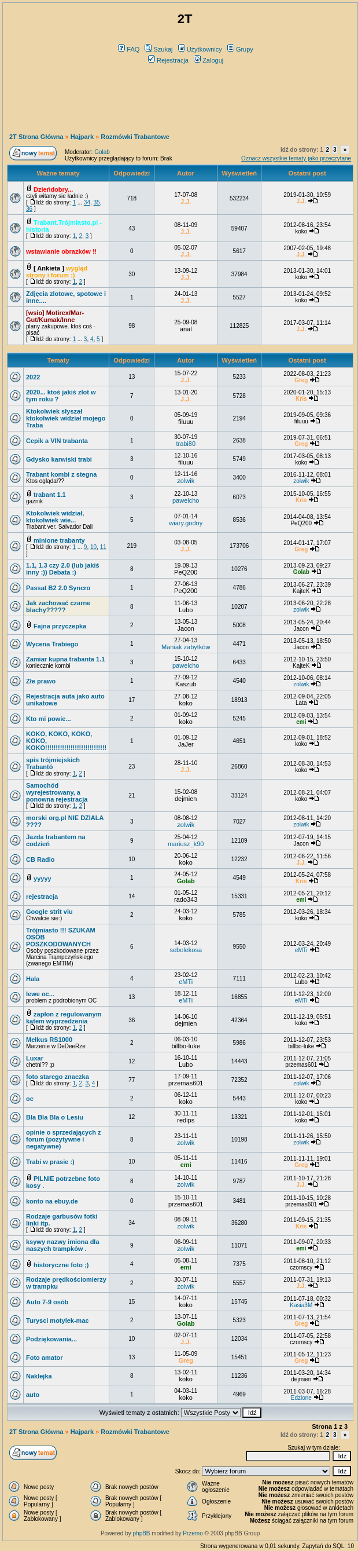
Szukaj (158, 49)
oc (30, 1098)
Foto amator (44, 1357)
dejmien (186, 798)
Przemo (192, 1533)
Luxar (34, 1058)
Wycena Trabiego (52, 644)
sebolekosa (185, 949)
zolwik (185, 480)
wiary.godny (185, 523)
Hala (32, 978)
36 (29, 209)
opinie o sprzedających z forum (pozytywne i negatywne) (63, 1139)
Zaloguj (208, 60)
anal (186, 328)
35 (97, 202)
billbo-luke (185, 1045)
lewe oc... (40, 993)
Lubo (186, 609)
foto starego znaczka (57, 1076)
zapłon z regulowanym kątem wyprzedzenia (63, 1018)
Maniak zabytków (185, 646)
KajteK (301, 591)
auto (32, 1394)
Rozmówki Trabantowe (135, 136)
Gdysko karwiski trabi (59, 459)
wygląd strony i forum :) (56, 272)
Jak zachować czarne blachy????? (58, 606)
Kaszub (186, 684)
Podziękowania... (51, 1339)
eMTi (301, 950)
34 (87, 202)
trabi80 (185, 443)
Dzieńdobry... (53, 189)
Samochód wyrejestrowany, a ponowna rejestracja (56, 792)
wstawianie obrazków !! (61, 251)
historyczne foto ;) (61, 1264)
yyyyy (42, 878)
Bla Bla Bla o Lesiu (54, 1117)
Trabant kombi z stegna (61, 474)
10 (93, 547)
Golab (102, 152)
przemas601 (301, 1065)
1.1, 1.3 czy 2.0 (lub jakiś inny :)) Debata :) (62, 569)
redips (185, 1120)
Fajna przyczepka (60, 626)
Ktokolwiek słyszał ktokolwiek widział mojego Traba (66, 418)
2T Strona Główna (36, 136)
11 (103, 547)
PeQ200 (301, 523)
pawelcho (185, 500)
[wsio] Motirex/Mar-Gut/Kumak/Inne (55, 316)
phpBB (141, 1533)
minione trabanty (59, 540)
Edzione (301, 1398)
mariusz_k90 (186, 843)
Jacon (186, 628)
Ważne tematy (58, 173)
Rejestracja (168, 60)
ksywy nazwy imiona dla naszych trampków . (62, 1245)
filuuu (185, 421)
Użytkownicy (200, 49)
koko (301, 231)
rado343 (185, 899)
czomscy (301, 1267)
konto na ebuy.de (52, 1201)
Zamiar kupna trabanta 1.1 (65, 659)
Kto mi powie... (48, 718)
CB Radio (40, 859)
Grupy (240, 49)
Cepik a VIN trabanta (57, 440)
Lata (301, 703)
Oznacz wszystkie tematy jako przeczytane (296, 158)
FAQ (128, 49)
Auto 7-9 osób (47, 1301)
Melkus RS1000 (49, 1039)
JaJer (186, 744)
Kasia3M (301, 1305)
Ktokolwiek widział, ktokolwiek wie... (55, 517)
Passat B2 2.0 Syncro (58, 587)
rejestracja (42, 896)
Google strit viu (49, 911)
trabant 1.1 (50, 494)
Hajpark (82, 136)
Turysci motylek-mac (57, 1320)
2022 (33, 377)
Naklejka (39, 1376)
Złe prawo (41, 681)
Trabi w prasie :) (50, 1161)
